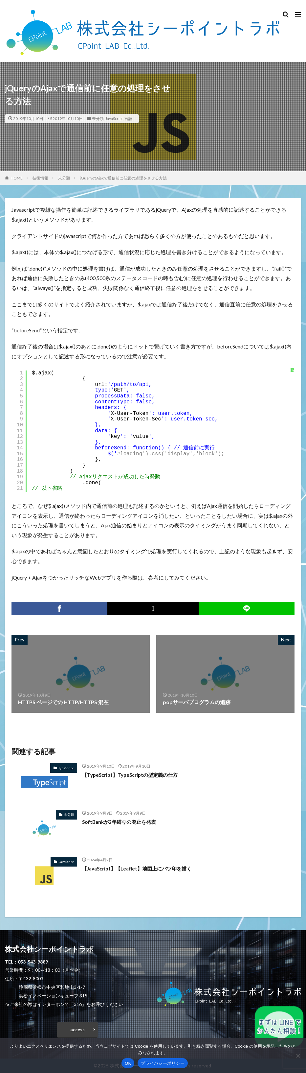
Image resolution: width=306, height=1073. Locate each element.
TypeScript (66, 768)
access (77, 1029)
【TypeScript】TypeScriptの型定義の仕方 (133, 775)
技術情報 (40, 178)
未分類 (98, 118)
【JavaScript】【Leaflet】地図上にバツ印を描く (140, 868)
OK (128, 1063)
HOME (17, 178)
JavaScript (114, 118)
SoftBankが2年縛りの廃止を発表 (121, 822)
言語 (128, 118)
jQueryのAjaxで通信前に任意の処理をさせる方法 (123, 178)
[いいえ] (298, 1055)
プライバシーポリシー (163, 1063)
